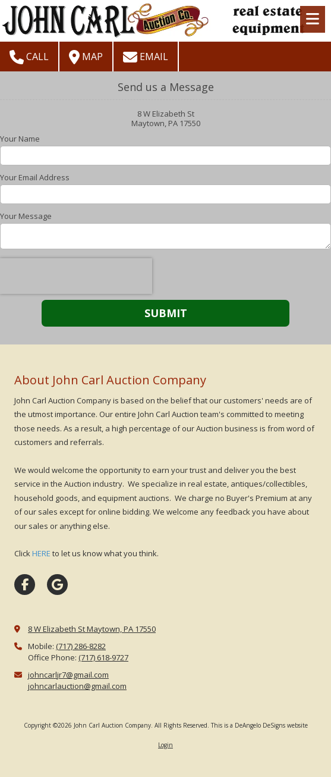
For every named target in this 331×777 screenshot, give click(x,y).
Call (29, 57)
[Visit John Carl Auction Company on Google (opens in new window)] (57, 584)
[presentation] (76, 276)
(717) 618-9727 (103, 657)
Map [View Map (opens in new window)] (86, 57)
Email (145, 57)
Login (165, 745)
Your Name (20, 138)
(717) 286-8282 (81, 646)
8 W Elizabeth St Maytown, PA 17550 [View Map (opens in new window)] (92, 629)
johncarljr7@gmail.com (68, 674)
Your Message (26, 216)
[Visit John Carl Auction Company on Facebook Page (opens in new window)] (24, 584)
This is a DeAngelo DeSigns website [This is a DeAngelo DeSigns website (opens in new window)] (259, 725)
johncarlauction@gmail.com (77, 686)
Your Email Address (35, 177)
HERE (41, 553)
